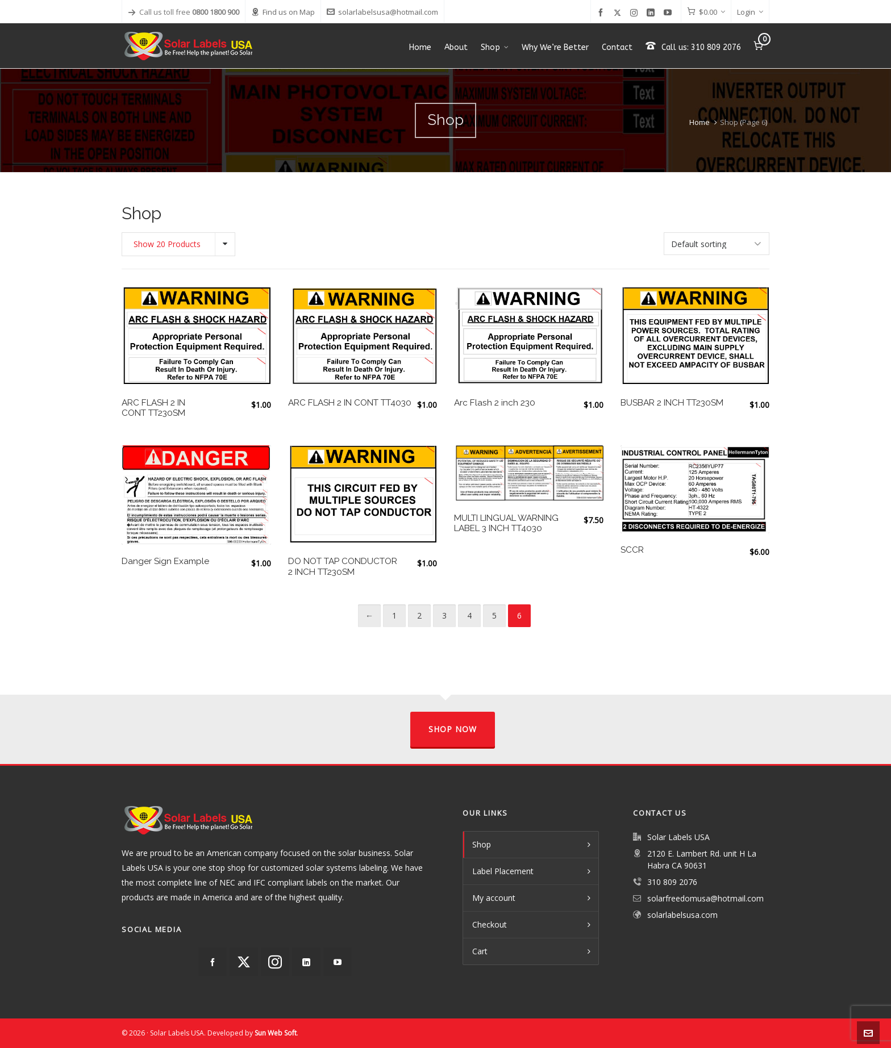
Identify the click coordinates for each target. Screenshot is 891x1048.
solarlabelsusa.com (682, 914)
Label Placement (503, 871)
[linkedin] (652, 13)
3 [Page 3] (444, 615)
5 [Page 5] (494, 615)
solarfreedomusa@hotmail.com (705, 898)
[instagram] (635, 12)
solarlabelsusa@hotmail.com (382, 12)
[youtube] (669, 13)
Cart (480, 951)
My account (493, 897)
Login (750, 12)
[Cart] (706, 12)
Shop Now (452, 729)
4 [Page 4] (469, 615)
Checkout (489, 924)
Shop (481, 844)
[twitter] (619, 12)
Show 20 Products (167, 244)
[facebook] (602, 13)
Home (699, 122)
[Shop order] (716, 243)
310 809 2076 (672, 881)
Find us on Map (283, 12)
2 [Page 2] (419, 615)
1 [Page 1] (394, 615)
